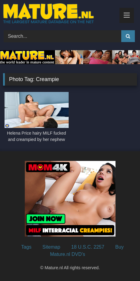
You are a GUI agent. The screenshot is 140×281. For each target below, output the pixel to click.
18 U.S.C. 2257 (87, 247)
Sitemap (51, 247)
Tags (26, 247)
